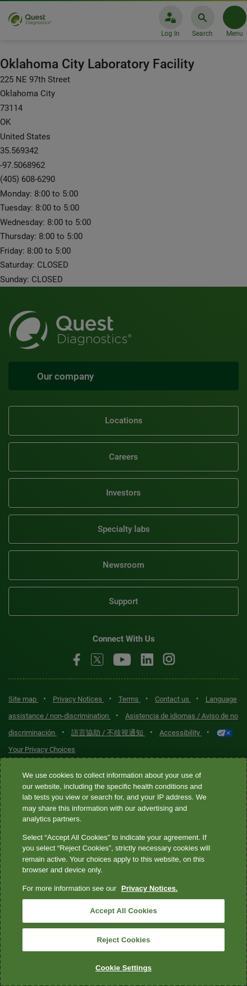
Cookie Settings (123, 968)
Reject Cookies (123, 940)
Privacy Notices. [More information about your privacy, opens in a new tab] (149, 888)
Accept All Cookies (123, 910)
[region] (123, 872)
